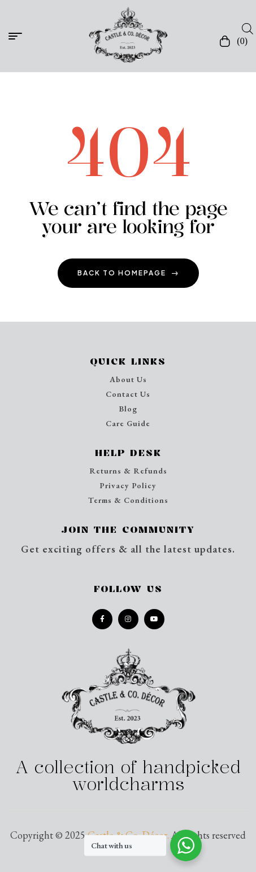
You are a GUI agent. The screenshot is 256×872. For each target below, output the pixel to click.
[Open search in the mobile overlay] (245, 28)
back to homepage (128, 273)
